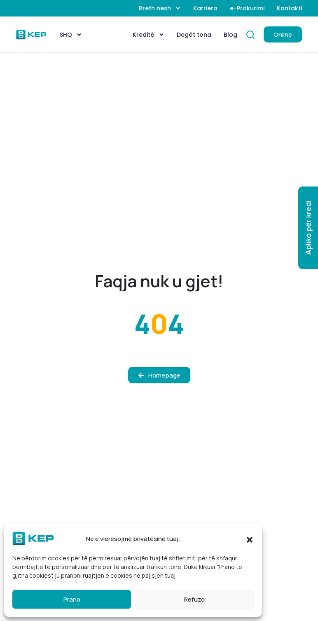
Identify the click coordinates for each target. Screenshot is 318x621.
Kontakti (289, 8)
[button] (250, 539)
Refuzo (194, 599)
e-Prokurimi (247, 8)
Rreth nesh (160, 8)
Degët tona (194, 35)
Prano (71, 599)
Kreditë (148, 35)
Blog (230, 35)
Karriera (205, 8)
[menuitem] (71, 35)
